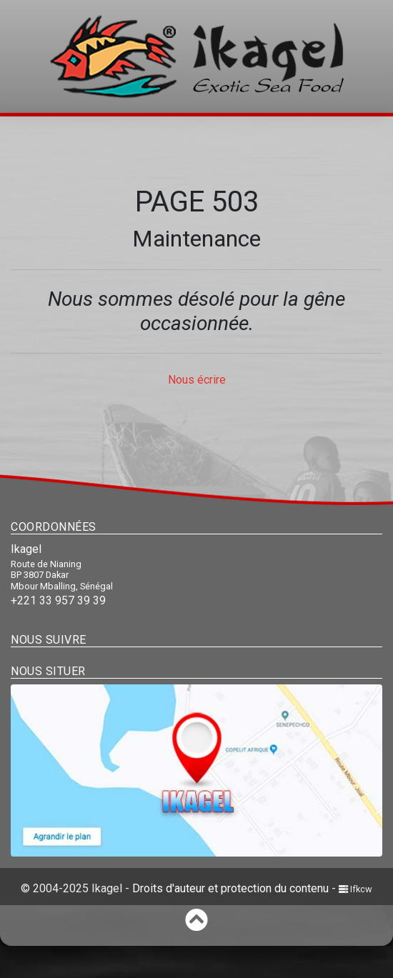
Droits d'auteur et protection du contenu (230, 888)
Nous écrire (197, 379)
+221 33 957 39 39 (58, 600)
